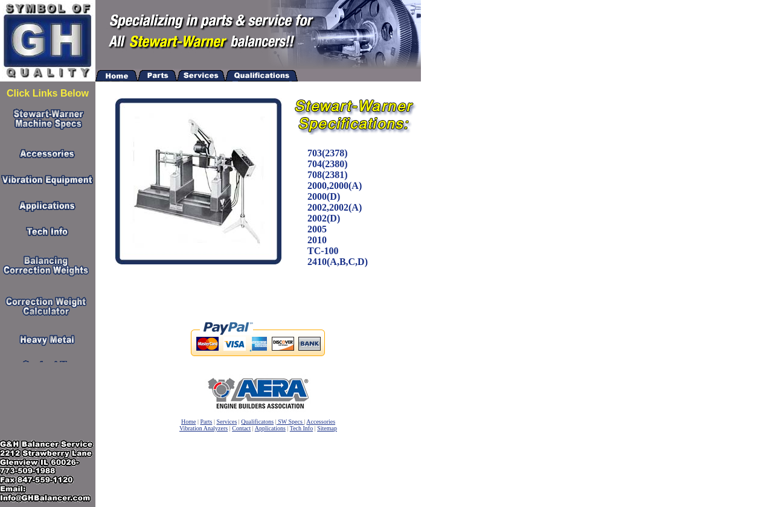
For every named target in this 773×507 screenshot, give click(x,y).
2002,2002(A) (334, 207)
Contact (241, 428)
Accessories (320, 421)
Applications (270, 428)
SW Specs (290, 421)
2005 (317, 229)
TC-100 (323, 251)
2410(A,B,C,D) (337, 262)
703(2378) (327, 153)
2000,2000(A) (334, 185)
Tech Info (301, 428)
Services (226, 421)
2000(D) (323, 196)
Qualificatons (257, 421)
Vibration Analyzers (203, 428)
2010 (317, 240)
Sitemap (327, 428)
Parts (206, 421)
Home (188, 421)
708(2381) (327, 175)
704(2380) (327, 164)
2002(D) (323, 218)
